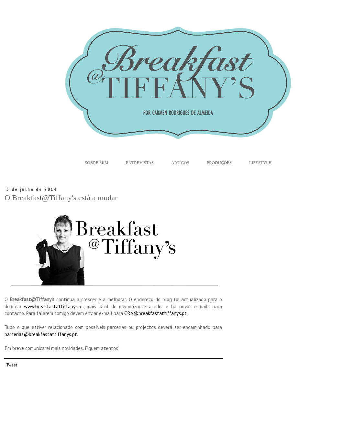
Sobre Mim (96, 162)
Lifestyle (260, 162)
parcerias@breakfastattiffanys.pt (41, 334)
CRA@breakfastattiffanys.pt (155, 313)
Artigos (180, 162)
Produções (219, 162)
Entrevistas (140, 162)
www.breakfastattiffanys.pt (53, 306)
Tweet (11, 364)
